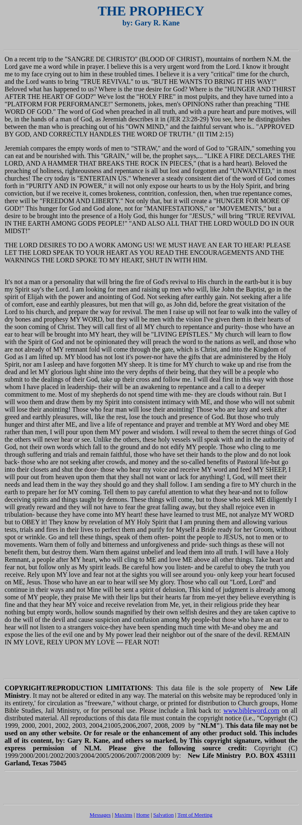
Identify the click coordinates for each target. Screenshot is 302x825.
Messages (100, 815)
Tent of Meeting (195, 815)
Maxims (123, 815)
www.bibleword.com (251, 710)
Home (143, 815)
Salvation (163, 815)
